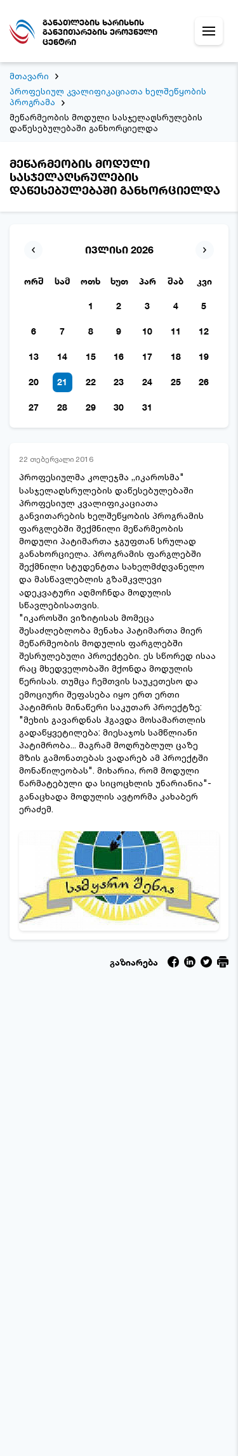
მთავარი (29, 76)
